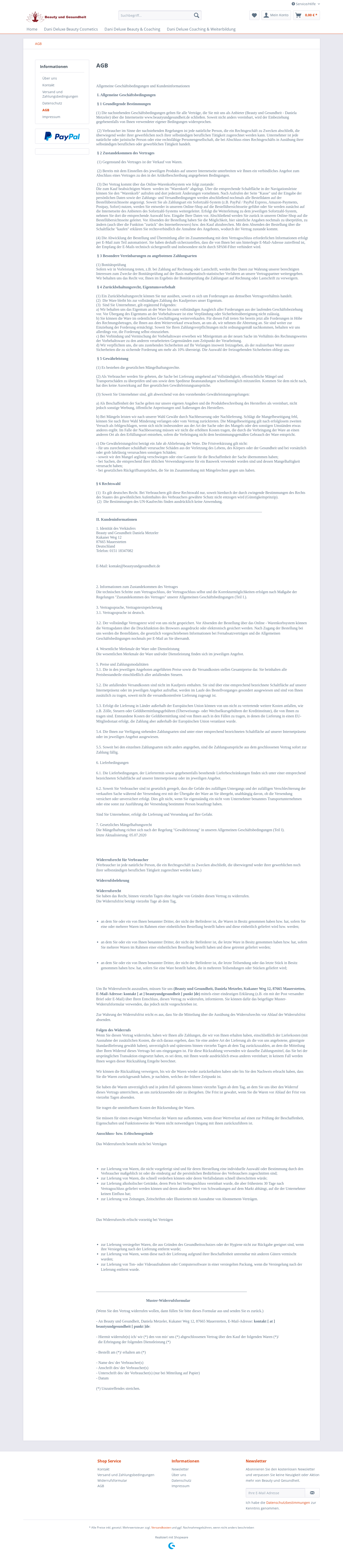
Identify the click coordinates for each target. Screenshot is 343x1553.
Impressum (51, 117)
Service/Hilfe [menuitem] (304, 4)
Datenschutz (52, 103)
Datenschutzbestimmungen (288, 1502)
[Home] (32, 29)
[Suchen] (197, 15)
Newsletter (180, 1469)
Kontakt (48, 85)
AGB (45, 110)
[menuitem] (160, 17)
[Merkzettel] (254, 15)
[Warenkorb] (306, 15)
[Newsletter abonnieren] (312, 1492)
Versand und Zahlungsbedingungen (60, 94)
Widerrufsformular (112, 1480)
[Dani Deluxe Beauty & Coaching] (132, 29)
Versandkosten (161, 1527)
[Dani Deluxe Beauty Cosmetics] (71, 29)
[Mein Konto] (276, 15)
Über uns (49, 78)
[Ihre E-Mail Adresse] (275, 1492)
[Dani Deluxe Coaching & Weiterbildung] (201, 29)
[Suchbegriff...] (160, 15)
